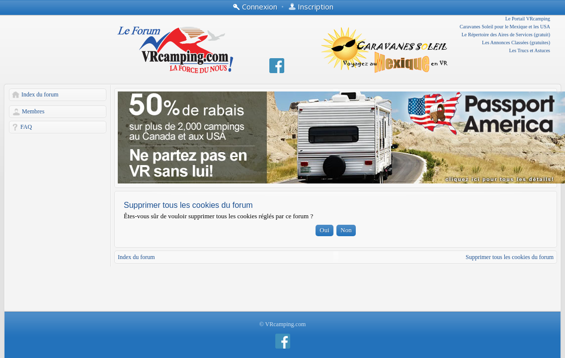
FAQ (26, 126)
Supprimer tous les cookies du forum (510, 257)
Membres (33, 111)
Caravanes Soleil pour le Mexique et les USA (505, 26)
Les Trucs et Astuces (530, 50)
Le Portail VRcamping (527, 18)
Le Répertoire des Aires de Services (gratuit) (506, 34)
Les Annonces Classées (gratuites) (516, 42)
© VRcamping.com (282, 324)
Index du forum (40, 94)
